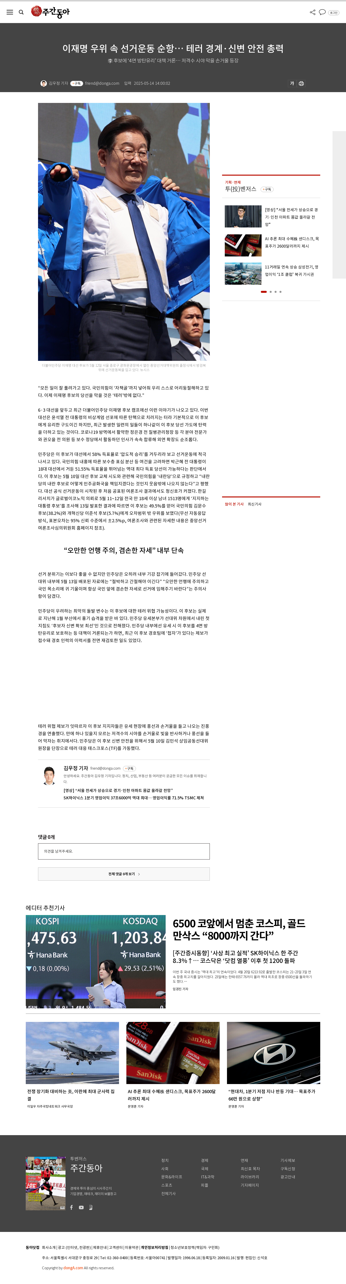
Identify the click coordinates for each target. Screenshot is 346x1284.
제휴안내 (100, 1248)
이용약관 (132, 1248)
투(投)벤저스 (240, 189)
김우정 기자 (76, 768)
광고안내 (287, 1177)
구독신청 (287, 1169)
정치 (165, 1160)
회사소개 (49, 1248)
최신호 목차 (250, 1169)
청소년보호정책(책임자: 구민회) (195, 1248)
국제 (204, 1169)
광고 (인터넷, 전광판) (74, 1248)
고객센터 (116, 1248)
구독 (77, 83)
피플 (204, 1185)
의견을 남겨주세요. (58, 851)
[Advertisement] (111, 682)
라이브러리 (250, 1177)
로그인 (333, 12)
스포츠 (166, 1185)
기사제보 (287, 1160)
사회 (165, 1169)
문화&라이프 (171, 1177)
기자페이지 (250, 1185)
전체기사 (168, 1193)
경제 (204, 1160)
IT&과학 (207, 1177)
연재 (244, 1160)
